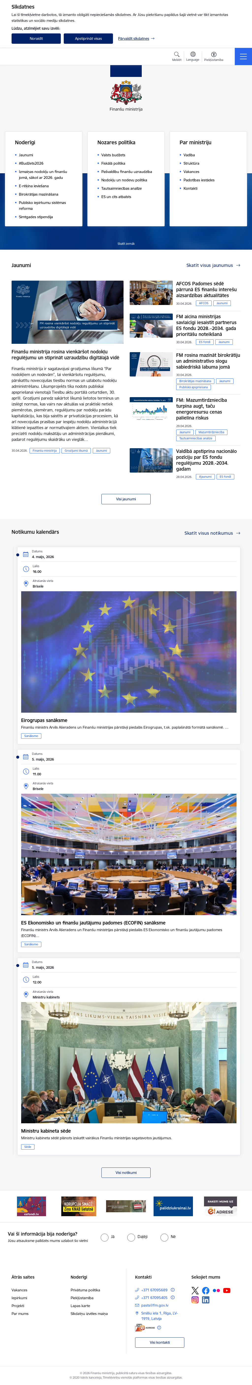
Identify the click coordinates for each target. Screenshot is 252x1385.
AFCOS (203, 303)
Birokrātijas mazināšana (195, 381)
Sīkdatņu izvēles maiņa (89, 1313)
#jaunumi (205, 476)
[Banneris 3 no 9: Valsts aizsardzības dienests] (126, 1206)
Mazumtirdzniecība (211, 432)
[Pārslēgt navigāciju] (243, 56)
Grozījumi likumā (76, 450)
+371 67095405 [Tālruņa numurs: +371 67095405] (154, 1297)
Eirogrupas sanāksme (44, 720)
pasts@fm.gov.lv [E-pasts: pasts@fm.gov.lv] (154, 1305)
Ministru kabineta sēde (46, 1131)
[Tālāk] (232, 1206)
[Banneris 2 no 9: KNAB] (78, 1206)
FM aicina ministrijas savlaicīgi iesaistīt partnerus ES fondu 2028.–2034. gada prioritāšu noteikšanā (206, 325)
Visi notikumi (126, 1172)
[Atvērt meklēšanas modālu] (177, 57)
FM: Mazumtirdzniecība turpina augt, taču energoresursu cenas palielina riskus (201, 409)
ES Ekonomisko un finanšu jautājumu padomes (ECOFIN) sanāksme (93, 923)
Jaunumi (101, 450)
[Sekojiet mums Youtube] (227, 1290)
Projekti (18, 1305)
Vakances (19, 1290)
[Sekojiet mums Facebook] (205, 1290)
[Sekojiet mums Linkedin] (205, 1300)
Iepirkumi (19, 1298)
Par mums (20, 1313)
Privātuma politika (85, 1290)
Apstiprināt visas (88, 38)
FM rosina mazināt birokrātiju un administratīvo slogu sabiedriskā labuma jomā (208, 361)
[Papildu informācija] (172, 1290)
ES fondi (204, 342)
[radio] (107, 1237)
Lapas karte (80, 1305)
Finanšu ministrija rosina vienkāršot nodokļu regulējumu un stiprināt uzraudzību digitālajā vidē (65, 355)
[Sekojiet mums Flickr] (216, 1290)
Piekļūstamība (82, 1298)
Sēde (27, 1147)
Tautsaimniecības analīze (195, 438)
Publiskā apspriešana (193, 387)
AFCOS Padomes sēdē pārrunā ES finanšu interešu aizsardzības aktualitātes (206, 289)
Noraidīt (36, 38)
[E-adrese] (145, 1328)
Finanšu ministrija (45, 450)
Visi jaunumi (126, 499)
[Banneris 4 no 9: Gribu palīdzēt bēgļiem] (173, 1206)
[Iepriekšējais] (20, 1206)
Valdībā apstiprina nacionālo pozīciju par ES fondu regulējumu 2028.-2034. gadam (206, 460)
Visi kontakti (160, 1342)
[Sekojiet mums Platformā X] (195, 1290)
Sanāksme (31, 736)
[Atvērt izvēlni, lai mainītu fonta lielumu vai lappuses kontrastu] (214, 57)
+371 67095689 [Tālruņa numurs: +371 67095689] (154, 1290)
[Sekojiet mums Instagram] (195, 1299)
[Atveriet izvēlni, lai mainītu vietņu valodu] (193, 57)
